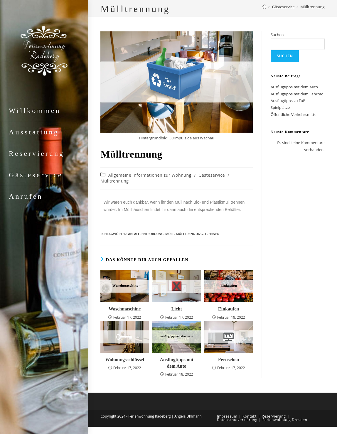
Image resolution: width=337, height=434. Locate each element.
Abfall (134, 234)
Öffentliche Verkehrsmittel (294, 114)
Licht (176, 308)
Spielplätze (280, 107)
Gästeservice (211, 175)
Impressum (227, 416)
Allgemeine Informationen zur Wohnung (149, 175)
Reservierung (274, 416)
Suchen (277, 34)
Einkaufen (228, 308)
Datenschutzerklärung (237, 419)
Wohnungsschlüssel (124, 359)
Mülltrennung (312, 6)
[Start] (264, 6)
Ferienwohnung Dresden (284, 419)
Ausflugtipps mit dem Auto (176, 363)
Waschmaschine (125, 308)
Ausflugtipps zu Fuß (288, 100)
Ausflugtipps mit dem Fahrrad (297, 94)
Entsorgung (152, 234)
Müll (169, 234)
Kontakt (249, 416)
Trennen (212, 234)
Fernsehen (228, 359)
